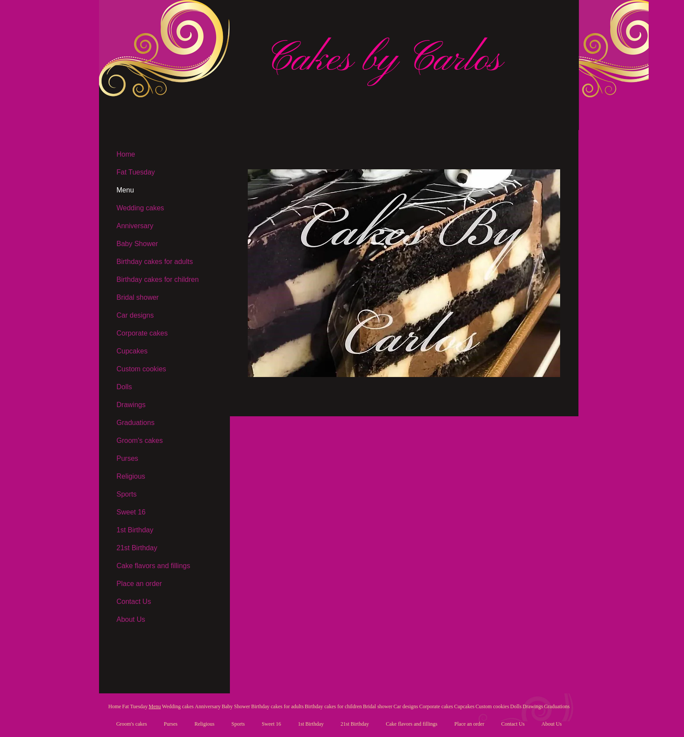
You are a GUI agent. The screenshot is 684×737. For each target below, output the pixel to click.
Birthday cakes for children (157, 279)
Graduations (135, 422)
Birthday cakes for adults (154, 261)
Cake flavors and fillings (153, 565)
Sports (126, 494)
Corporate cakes (142, 333)
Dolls (124, 387)
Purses (127, 458)
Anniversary (134, 226)
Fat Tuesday (135, 172)
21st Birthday (136, 548)
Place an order (139, 583)
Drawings (131, 404)
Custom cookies (141, 369)
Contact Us (133, 601)
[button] (404, 273)
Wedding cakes (140, 208)
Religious (130, 476)
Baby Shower (137, 243)
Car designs (135, 315)
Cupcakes (131, 351)
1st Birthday (134, 530)
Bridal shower (137, 297)
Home (125, 154)
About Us (130, 619)
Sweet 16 (131, 512)
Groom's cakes (139, 440)
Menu (125, 190)
